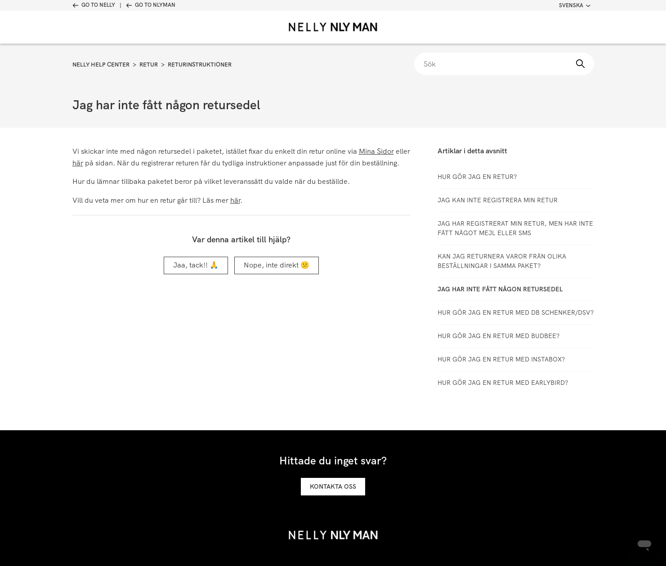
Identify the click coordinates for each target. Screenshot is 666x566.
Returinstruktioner (200, 64)
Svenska (574, 5)
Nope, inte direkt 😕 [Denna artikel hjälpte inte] (276, 265)
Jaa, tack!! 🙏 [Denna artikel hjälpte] (196, 265)
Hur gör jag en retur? (477, 177)
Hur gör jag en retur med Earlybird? (503, 383)
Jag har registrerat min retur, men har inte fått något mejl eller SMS (515, 228)
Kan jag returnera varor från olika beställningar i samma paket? (502, 261)
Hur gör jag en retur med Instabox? (501, 359)
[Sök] (504, 64)
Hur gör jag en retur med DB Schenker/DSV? (516, 312)
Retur (148, 64)
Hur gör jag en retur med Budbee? (498, 336)
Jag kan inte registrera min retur (498, 200)
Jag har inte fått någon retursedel (500, 289)
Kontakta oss (333, 486)
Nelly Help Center (101, 64)
